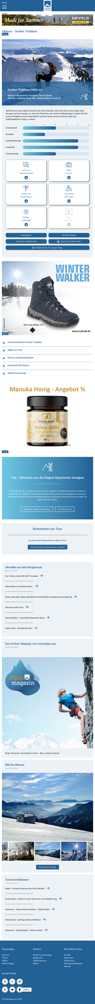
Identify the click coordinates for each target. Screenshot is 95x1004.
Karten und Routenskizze (26, 198)
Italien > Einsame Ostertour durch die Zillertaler (25, 888)
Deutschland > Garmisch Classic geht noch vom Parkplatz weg (31, 899)
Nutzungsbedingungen (73, 963)
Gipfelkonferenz (39, 960)
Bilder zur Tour (69, 174)
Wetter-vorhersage (26, 221)
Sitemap (67, 966)
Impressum (68, 958)
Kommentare (26, 235)
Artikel (36, 963)
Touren (5, 958)
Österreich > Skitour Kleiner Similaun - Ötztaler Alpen (27, 909)
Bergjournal (38, 958)
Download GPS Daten (68, 198)
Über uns (5, 955)
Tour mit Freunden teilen (69, 241)
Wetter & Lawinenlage (42, 955)
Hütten (5, 960)
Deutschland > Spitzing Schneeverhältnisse (23, 920)
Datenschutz (69, 960)
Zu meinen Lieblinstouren (26, 241)
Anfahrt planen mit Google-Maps (47, 247)
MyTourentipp (7, 963)
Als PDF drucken (69, 235)
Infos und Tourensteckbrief (26, 174)
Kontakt (67, 955)
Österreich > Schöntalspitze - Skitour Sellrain (23, 930)
